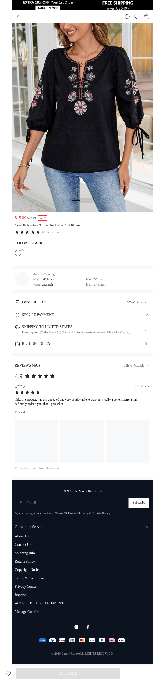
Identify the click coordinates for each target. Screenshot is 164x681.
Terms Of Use (64, 513)
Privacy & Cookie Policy (94, 513)
